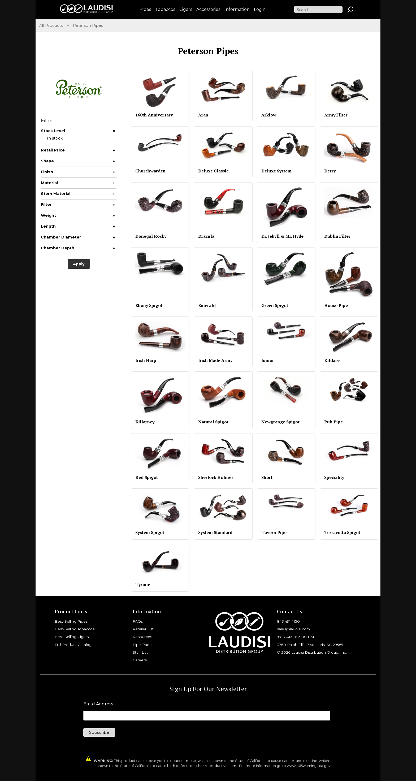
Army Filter (336, 115)
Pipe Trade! (143, 645)
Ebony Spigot (148, 305)
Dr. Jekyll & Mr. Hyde (282, 236)
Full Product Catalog (73, 645)
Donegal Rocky (150, 236)
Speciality (334, 477)
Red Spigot (146, 477)
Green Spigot (274, 305)
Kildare (332, 360)
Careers (140, 660)
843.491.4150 (288, 621)
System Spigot (149, 532)
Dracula (206, 236)
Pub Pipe (333, 422)
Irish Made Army (215, 360)
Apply (79, 264)
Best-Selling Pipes (71, 621)
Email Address (98, 704)
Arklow (268, 115)
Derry (330, 171)
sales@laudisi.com (293, 629)
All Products (51, 25)
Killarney (144, 422)
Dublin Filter (337, 236)
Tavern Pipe (274, 532)
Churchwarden (150, 171)
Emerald (207, 305)
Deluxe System (276, 171)
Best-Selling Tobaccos (74, 629)
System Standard (215, 532)
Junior (267, 360)
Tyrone (142, 584)
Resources (142, 637)
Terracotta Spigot (342, 532)
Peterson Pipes (88, 25)
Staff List (140, 652)
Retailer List (143, 629)
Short (266, 477)
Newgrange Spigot (280, 422)
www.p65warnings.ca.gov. (309, 766)
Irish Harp (145, 360)
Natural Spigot (213, 422)
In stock (52, 138)
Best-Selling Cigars (72, 637)
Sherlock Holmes (215, 477)
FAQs (138, 621)
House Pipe (336, 305)
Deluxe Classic (213, 171)
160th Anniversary (154, 115)
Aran (203, 115)
